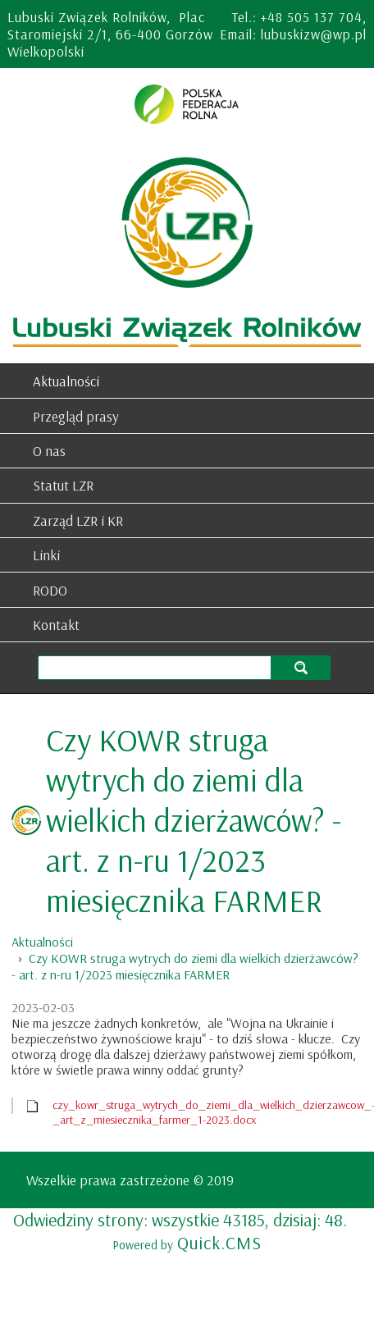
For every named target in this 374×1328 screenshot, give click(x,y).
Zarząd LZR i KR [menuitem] (78, 520)
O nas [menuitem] (49, 450)
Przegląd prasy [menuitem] (76, 416)
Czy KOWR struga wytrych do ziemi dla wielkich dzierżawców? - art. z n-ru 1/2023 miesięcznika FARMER (184, 966)
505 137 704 (325, 16)
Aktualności (42, 941)
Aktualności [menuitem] (66, 381)
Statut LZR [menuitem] (63, 485)
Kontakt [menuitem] (56, 624)
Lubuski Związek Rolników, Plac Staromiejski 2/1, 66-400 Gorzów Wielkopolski (110, 34)
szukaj (300, 667)
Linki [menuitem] (46, 555)
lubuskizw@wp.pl (314, 34)
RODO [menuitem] (50, 590)
